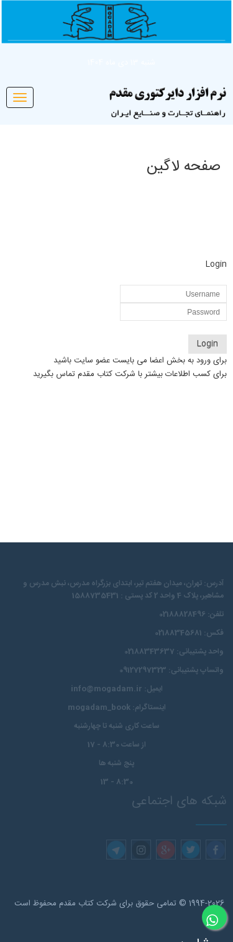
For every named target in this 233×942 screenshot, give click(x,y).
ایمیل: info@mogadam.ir (117, 689)
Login (207, 344)
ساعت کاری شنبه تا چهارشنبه (117, 726)
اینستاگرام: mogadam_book (117, 707)
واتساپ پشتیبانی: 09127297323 (171, 670)
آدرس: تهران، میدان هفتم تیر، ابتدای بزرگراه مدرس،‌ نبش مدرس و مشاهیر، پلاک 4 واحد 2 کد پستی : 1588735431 (123, 589)
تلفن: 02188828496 (191, 614)
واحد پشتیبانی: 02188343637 (174, 651)
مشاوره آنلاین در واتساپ (210, 922)
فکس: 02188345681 (189, 633)
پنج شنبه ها (116, 763)
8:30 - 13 (117, 782)
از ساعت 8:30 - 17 (117, 744)
